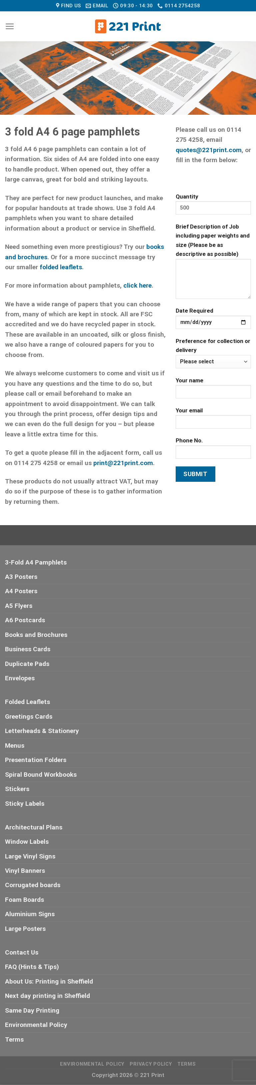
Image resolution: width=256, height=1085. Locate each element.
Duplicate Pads (27, 664)
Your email (213, 420)
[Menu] (10, 26)
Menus (14, 745)
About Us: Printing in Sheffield (49, 981)
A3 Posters (21, 577)
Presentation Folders (35, 760)
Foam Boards (24, 899)
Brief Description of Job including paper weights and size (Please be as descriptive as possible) (213, 263)
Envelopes (20, 678)
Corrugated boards (32, 885)
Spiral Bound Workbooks (41, 774)
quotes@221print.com (209, 150)
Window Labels (27, 841)
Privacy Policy (151, 1064)
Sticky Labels (24, 803)
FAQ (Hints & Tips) (32, 967)
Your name (213, 390)
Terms (14, 1039)
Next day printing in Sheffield (47, 996)
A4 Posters (21, 591)
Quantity (213, 206)
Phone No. (213, 450)
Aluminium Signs (30, 914)
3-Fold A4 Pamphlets (36, 562)
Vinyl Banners (25, 870)
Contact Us (21, 952)
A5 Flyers (18, 606)
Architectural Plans (33, 827)
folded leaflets (61, 267)
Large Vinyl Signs (30, 856)
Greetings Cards (28, 716)
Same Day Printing (32, 1010)
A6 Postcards (25, 620)
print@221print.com (123, 463)
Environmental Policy (36, 1025)
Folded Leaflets (27, 702)
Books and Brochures (36, 635)
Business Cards (27, 649)
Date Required (213, 320)
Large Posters (25, 929)
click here (137, 285)
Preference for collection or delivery (213, 353)
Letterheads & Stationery (42, 731)
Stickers (17, 789)
